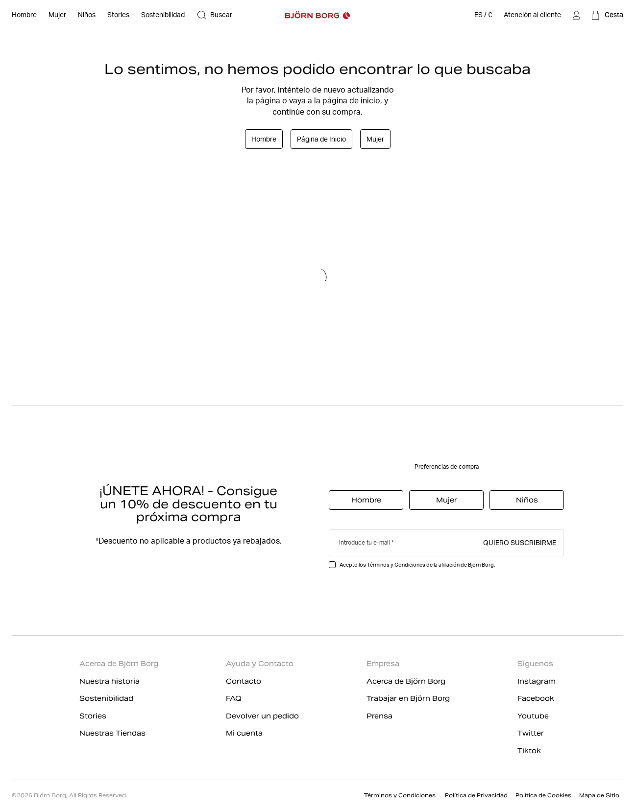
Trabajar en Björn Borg (408, 698)
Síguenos (535, 663)
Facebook (535, 698)
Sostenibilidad (106, 698)
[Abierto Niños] (86, 15)
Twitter (530, 733)
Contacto (243, 681)
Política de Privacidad (476, 795)
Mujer (375, 139)
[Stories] (118, 15)
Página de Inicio (321, 139)
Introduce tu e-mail (364, 542)
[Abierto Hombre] (24, 15)
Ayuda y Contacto (259, 663)
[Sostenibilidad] (163, 15)
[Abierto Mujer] (57, 15)
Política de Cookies (543, 795)
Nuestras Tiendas (112, 733)
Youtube (533, 716)
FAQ (234, 698)
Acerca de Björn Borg (118, 663)
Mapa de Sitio (599, 795)
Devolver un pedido (262, 716)
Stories (92, 716)
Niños (527, 500)
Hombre (263, 139)
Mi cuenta (244, 733)
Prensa (379, 716)
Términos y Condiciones (400, 795)
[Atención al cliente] (532, 15)
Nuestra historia (109, 681)
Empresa (382, 663)
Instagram (536, 681)
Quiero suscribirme (519, 542)
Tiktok (529, 750)
